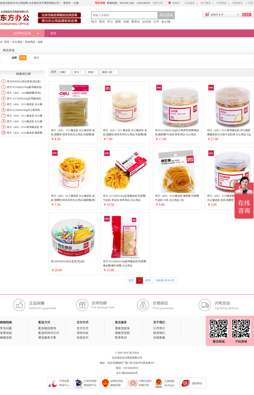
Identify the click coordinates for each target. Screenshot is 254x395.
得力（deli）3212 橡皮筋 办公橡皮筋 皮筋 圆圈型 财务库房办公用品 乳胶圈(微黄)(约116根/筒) (125, 133)
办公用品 (17, 41)
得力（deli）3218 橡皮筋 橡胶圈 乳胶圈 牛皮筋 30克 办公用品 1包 (177, 198)
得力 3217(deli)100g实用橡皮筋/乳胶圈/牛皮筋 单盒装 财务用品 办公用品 (124, 198)
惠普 (118, 21)
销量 (64, 72)
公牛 (156, 21)
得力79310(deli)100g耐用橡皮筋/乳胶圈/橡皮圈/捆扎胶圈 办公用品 (125, 263)
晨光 (102, 21)
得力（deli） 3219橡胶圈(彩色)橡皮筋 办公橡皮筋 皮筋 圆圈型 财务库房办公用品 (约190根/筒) (228, 198)
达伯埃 (146, 21)
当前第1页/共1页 (165, 280)
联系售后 (121, 337)
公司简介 (159, 328)
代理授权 (222, 2)
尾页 (147, 280)
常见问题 (6, 328)
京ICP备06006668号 (127, 373)
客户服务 (206, 2)
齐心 (110, 21)
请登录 (67, 2)
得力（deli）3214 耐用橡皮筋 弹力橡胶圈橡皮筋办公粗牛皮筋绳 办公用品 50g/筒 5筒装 (229, 133)
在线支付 (82, 337)
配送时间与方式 (48, 333)
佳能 (126, 21)
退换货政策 (122, 328)
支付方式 (82, 328)
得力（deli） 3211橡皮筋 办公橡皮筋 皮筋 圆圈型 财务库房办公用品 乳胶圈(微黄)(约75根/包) (73, 133)
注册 (76, 2)
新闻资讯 (238, 2)
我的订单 (158, 2)
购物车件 (217, 14)
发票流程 (6, 333)
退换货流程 (122, 333)
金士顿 (165, 21)
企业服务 (190, 2)
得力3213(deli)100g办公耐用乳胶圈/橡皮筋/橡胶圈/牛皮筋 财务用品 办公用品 (177, 132)
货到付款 (82, 333)
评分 (78, 72)
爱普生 (135, 21)
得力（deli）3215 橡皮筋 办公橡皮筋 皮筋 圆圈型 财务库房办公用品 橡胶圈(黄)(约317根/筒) (73, 198)
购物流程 (6, 337)
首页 (53, 33)
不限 (22, 57)
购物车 (174, 2)
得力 (94, 21)
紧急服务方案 (47, 337)
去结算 (246, 14)
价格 (92, 72)
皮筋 (40, 41)
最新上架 (108, 72)
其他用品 (30, 41)
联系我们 (159, 333)
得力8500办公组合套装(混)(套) (24, 81)
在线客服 (159, 337)
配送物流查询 (47, 328)
